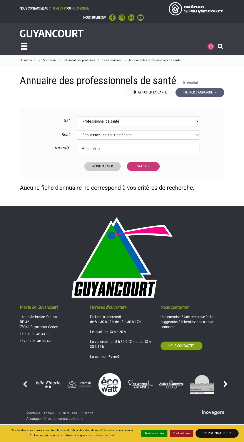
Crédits (88, 413)
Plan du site (68, 413)
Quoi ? (66, 134)
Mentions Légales (40, 413)
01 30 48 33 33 (58, 8)
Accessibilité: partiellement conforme (54, 419)
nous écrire (80, 8)
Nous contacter (181, 346)
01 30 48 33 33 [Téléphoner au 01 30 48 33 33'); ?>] (38, 334)
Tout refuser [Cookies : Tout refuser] (181, 433)
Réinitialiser (102, 166)
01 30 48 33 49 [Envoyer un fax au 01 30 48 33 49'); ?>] (39, 341)
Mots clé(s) (62, 148)
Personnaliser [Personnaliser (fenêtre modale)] (217, 433)
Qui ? (67, 121)
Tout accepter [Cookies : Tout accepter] (154, 433)
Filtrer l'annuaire (200, 92)
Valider (143, 166)
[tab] (150, 92)
